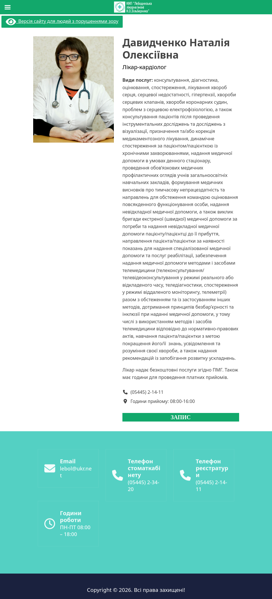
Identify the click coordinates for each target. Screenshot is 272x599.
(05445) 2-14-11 (147, 392)
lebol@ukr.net (76, 494)
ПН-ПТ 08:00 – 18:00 (75, 550)
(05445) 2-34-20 (143, 508)
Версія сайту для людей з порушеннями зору (62, 21)
